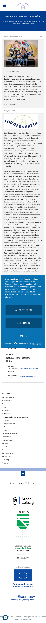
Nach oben (23, 473)
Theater (4, 446)
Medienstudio (6, 437)
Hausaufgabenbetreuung (10, 433)
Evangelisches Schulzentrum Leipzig (13, 21)
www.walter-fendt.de (27, 376)
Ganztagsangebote (8, 397)
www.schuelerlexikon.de (29, 369)
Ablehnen (23, 323)
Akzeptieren (23, 310)
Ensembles (5, 410)
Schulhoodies (6, 456)
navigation (4, 5)
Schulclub (5, 443)
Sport (6, 427)
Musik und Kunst (9, 423)
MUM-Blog (5, 460)
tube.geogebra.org (31, 348)
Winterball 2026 (7, 401)
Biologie (6, 420)
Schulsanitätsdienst (8, 453)
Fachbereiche (40, 21)
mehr (23, 336)
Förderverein (6, 463)
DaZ (3, 404)
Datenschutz (16, 617)
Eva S (3, 450)
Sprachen (7, 430)
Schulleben (30, 21)
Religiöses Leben (7, 440)
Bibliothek (5, 407)
